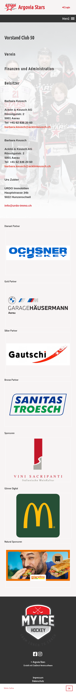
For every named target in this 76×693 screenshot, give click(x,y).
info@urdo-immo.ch (18, 205)
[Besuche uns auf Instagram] (40, 654)
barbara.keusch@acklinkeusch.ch (27, 166)
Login (66, 7)
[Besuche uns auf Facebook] (35, 654)
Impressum (38, 677)
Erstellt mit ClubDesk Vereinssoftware (38, 665)
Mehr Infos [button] (9, 688)
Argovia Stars (31, 7)
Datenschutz (38, 681)
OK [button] (69, 688)
